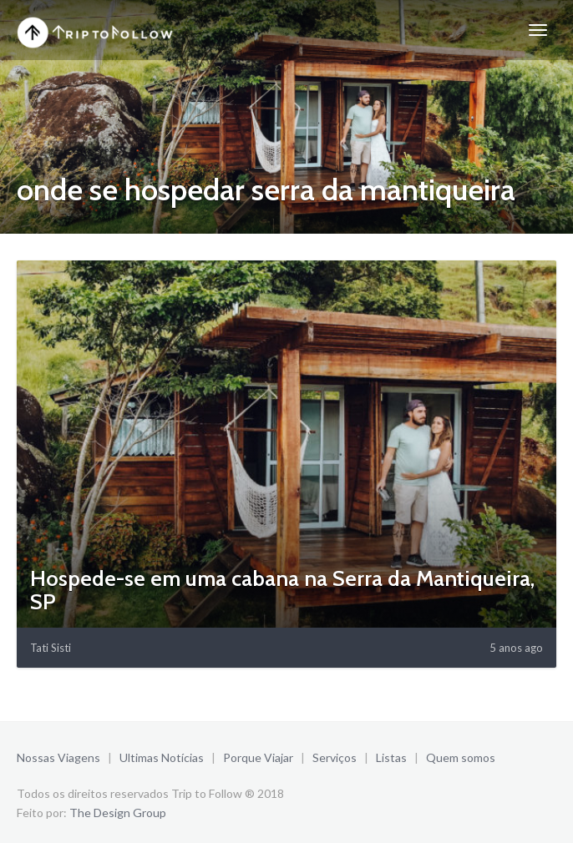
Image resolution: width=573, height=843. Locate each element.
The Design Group (117, 812)
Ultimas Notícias (161, 757)
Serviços (334, 757)
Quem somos (460, 757)
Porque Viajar (258, 757)
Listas (391, 757)
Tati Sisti (50, 647)
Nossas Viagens (58, 757)
